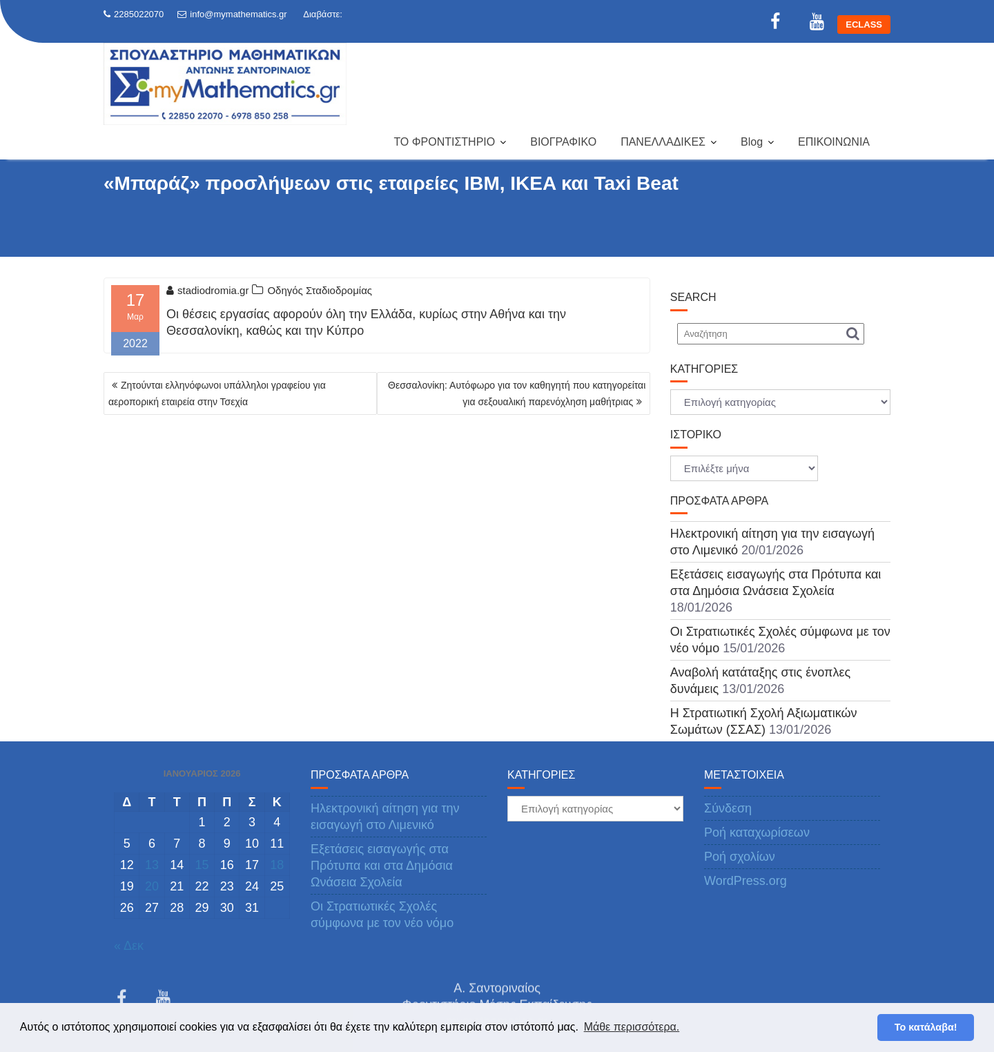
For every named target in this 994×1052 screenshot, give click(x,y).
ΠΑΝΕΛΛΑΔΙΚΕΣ (663, 142)
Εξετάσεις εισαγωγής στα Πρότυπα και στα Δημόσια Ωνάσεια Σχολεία (382, 865)
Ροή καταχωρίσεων (757, 832)
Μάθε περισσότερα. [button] (632, 1027)
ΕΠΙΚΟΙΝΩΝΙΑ (834, 142)
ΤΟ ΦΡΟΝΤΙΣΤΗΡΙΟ (444, 142)
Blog (752, 142)
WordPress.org (745, 881)
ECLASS (864, 24)
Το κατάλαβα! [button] (926, 1027)
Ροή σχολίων (739, 857)
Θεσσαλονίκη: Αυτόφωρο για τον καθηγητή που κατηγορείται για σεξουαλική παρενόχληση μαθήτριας (516, 393)
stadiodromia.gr (207, 290)
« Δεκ (129, 946)
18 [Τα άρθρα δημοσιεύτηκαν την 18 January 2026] (277, 865)
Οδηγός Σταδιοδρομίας (319, 290)
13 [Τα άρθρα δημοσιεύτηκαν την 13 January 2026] (152, 865)
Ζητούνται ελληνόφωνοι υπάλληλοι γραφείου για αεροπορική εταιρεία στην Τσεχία (217, 393)
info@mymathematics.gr (231, 14)
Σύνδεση (728, 808)
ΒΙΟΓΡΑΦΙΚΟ (563, 142)
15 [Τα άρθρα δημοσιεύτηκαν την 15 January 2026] (201, 865)
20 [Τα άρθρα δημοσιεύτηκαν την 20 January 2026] (152, 886)
